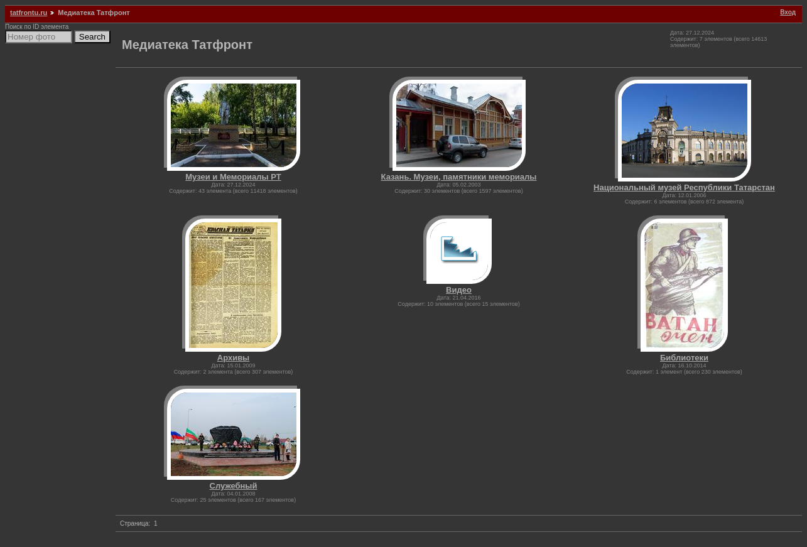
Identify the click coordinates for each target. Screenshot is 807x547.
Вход (788, 12)
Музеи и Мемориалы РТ (233, 176)
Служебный (233, 485)
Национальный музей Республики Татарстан (684, 187)
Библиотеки (684, 357)
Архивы (233, 357)
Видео (459, 290)
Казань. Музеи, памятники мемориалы (459, 176)
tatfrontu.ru (28, 12)
